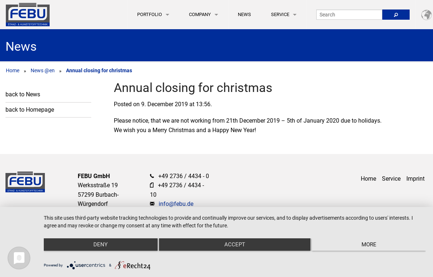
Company (200, 14)
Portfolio (149, 14)
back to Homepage (29, 109)
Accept (234, 244)
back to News (22, 94)
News (244, 14)
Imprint (415, 178)
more (369, 244)
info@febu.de (176, 203)
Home (12, 70)
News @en (43, 70)
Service (280, 14)
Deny (100, 244)
